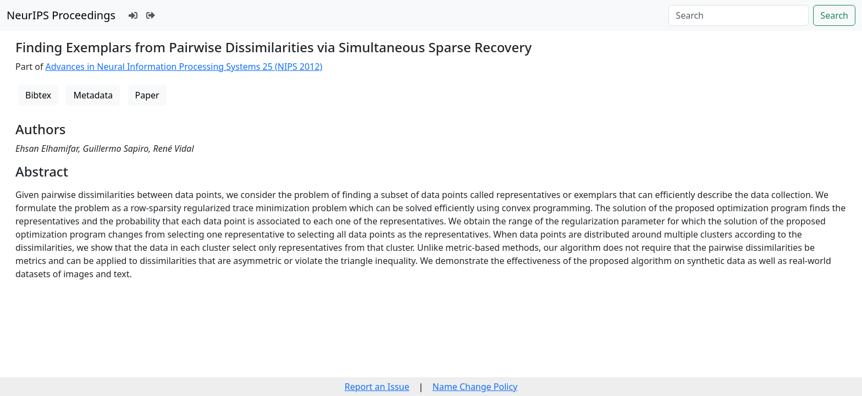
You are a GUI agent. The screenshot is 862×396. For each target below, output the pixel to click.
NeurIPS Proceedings (61, 15)
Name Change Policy (475, 387)
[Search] (738, 15)
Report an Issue (377, 387)
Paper (147, 95)
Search (834, 15)
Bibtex (38, 95)
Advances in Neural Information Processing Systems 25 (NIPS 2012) (184, 67)
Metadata (93, 95)
